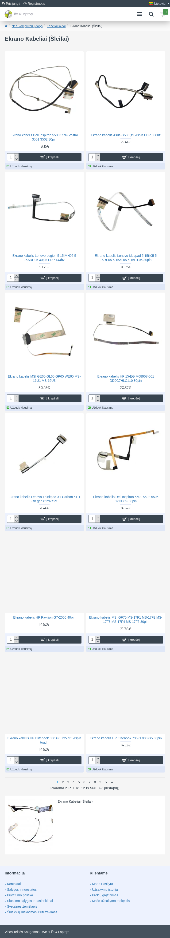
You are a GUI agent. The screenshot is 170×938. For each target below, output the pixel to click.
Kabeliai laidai (56, 26)
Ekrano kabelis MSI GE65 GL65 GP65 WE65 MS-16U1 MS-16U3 (44, 378)
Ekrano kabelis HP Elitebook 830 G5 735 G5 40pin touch (44, 740)
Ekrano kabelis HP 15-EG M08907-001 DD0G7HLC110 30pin (125, 378)
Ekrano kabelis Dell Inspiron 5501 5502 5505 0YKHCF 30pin (125, 499)
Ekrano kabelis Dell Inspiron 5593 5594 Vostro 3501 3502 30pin (44, 137)
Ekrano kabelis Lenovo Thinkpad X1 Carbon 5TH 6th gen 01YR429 (44, 499)
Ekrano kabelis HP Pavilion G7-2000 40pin (44, 617)
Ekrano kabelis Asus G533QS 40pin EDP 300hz (126, 135)
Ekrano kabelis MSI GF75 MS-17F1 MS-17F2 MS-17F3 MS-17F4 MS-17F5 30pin (125, 620)
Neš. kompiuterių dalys (27, 26)
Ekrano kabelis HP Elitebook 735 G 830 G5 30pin (126, 738)
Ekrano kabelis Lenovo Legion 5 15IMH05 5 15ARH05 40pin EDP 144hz (44, 258)
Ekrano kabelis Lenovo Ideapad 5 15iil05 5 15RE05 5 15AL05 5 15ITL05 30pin (126, 258)
